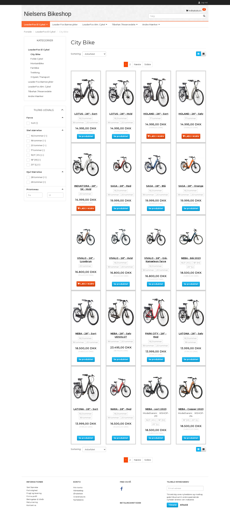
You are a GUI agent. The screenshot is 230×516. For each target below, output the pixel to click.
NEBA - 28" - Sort (85, 340)
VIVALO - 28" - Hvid (121, 262)
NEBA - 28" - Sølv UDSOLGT (121, 342)
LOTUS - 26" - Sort (85, 112)
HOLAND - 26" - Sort (155, 112)
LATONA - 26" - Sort (85, 419)
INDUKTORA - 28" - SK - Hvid (85, 189)
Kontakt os (31, 505)
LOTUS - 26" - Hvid (120, 112)
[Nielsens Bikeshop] (47, 14)
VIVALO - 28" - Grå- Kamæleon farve (155, 264)
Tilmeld (172, 505)
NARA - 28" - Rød (121, 419)
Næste (137, 64)
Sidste (147, 64)
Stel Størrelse (32, 487)
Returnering (32, 502)
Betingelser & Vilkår (35, 499)
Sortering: (76, 53)
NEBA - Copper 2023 (190, 419)
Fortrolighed (32, 490)
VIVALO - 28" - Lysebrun (86, 264)
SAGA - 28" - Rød (121, 187)
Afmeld (184, 505)
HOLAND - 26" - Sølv (191, 112)
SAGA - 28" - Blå (156, 187)
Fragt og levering (34, 493)
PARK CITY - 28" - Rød (155, 342)
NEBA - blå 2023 (191, 262)
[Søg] (204, 15)
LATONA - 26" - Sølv (191, 340)
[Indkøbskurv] (196, 10)
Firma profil (32, 496)
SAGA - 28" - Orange (190, 187)
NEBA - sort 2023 (155, 419)
